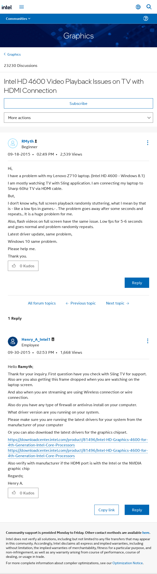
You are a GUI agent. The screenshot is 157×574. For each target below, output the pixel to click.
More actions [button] (19, 117)
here (145, 532)
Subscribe (78, 103)
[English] (138, 7)
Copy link (106, 510)
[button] (147, 142)
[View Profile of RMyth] (29, 141)
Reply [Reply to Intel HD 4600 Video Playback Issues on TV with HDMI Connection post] (137, 282)
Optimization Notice (127, 562)
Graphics (14, 54)
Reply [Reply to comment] (137, 510)
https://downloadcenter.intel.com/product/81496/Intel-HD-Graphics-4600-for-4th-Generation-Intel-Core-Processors (78, 442)
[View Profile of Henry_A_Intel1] (38, 339)
